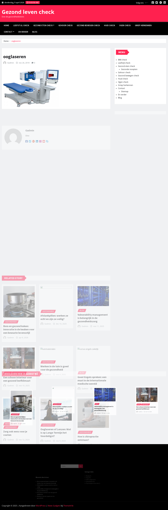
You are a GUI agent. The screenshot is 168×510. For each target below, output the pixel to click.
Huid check (109, 25)
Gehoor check (65, 25)
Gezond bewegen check (88, 25)
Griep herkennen (143, 25)
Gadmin (10, 72)
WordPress (41, 505)
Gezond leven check (28, 11)
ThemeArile (68, 505)
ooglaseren (16, 41)
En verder (23, 32)
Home (6, 25)
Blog (34, 32)
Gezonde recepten (129, 78)
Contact (9, 32)
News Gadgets (54, 505)
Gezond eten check (43, 25)
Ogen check (125, 25)
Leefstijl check (21, 25)
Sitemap (124, 100)
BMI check (122, 68)
